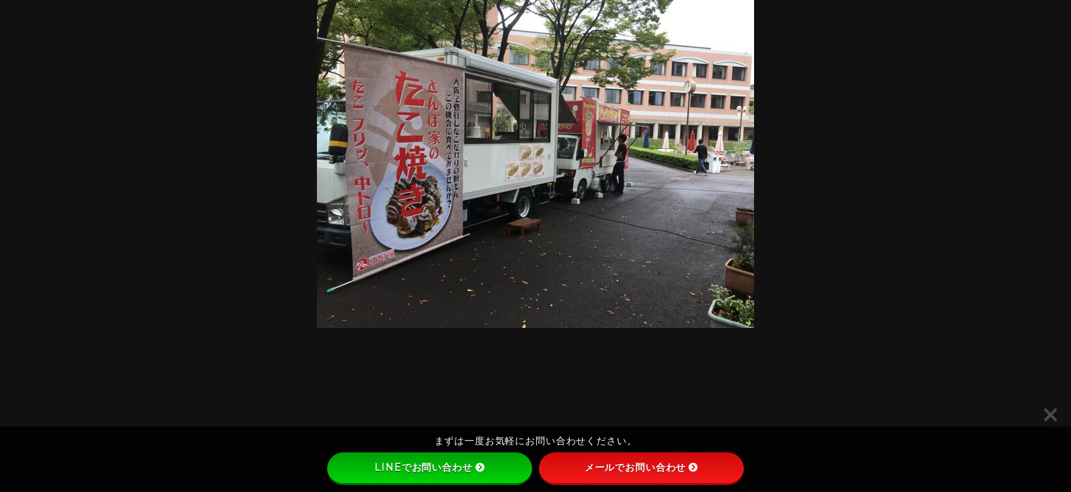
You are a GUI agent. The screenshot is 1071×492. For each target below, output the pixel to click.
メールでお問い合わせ (642, 467)
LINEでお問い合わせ (429, 467)
